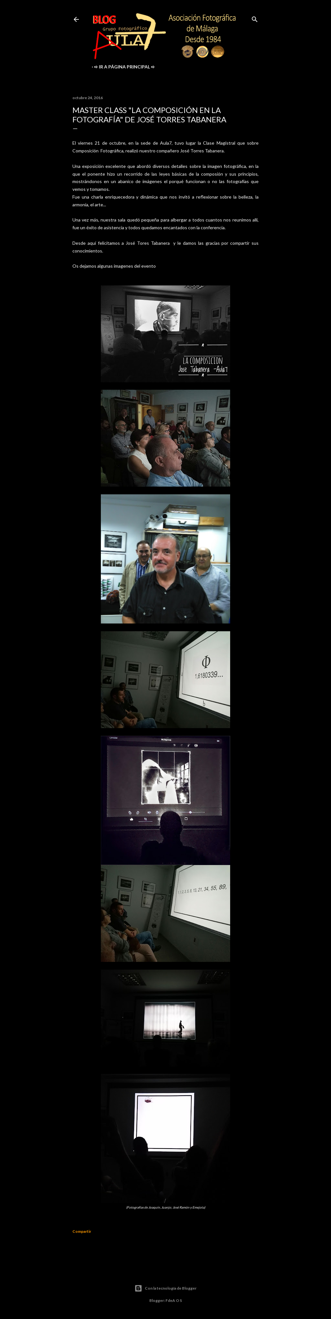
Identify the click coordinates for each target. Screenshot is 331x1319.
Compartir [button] (81, 1231)
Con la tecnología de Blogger (165, 1288)
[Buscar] (255, 18)
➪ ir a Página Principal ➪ (124, 66)
